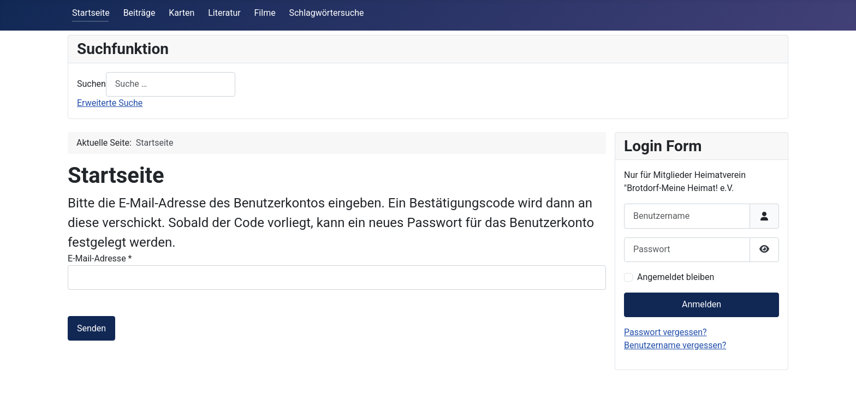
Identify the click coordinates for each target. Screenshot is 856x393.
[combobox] (170, 84)
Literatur (224, 13)
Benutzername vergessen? (675, 345)
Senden (91, 328)
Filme (265, 13)
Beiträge (139, 13)
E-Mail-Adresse (100, 258)
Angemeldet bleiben (675, 277)
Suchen (91, 84)
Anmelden (701, 304)
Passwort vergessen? (665, 332)
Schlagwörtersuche (326, 13)
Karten (181, 13)
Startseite (91, 13)
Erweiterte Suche (109, 103)
